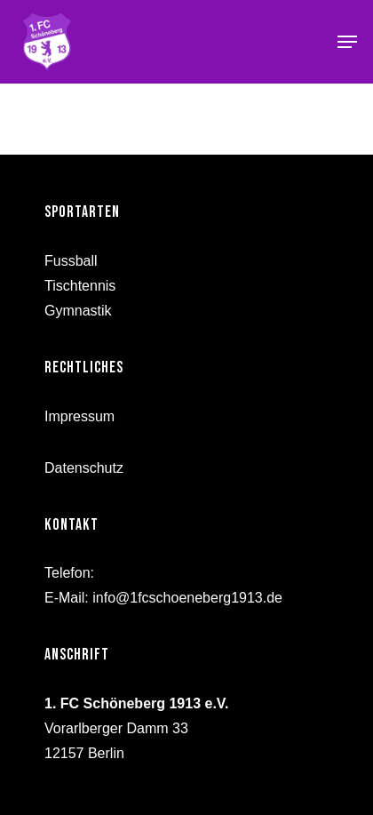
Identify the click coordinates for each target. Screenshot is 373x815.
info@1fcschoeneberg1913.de (187, 597)
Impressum (79, 416)
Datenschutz (83, 467)
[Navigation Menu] (347, 42)
